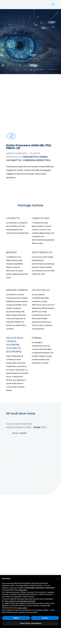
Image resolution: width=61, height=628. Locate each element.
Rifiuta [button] (16, 618)
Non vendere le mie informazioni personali (20, 601)
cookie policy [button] (22, 590)
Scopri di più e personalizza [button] (30, 623)
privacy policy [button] (22, 608)
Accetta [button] (45, 618)
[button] (58, 578)
